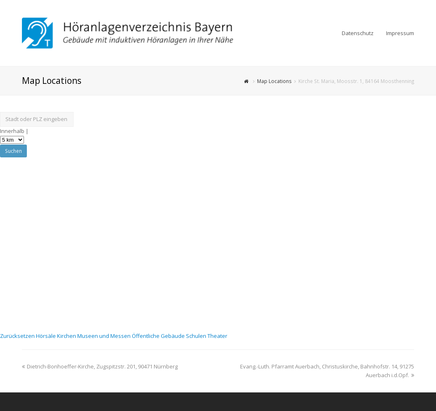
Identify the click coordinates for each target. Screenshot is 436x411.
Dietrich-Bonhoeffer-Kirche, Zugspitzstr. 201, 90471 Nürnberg (100, 366)
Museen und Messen (104, 336)
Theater (217, 336)
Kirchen (67, 336)
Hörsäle (46, 336)
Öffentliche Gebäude (159, 336)
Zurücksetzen (18, 336)
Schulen (196, 336)
